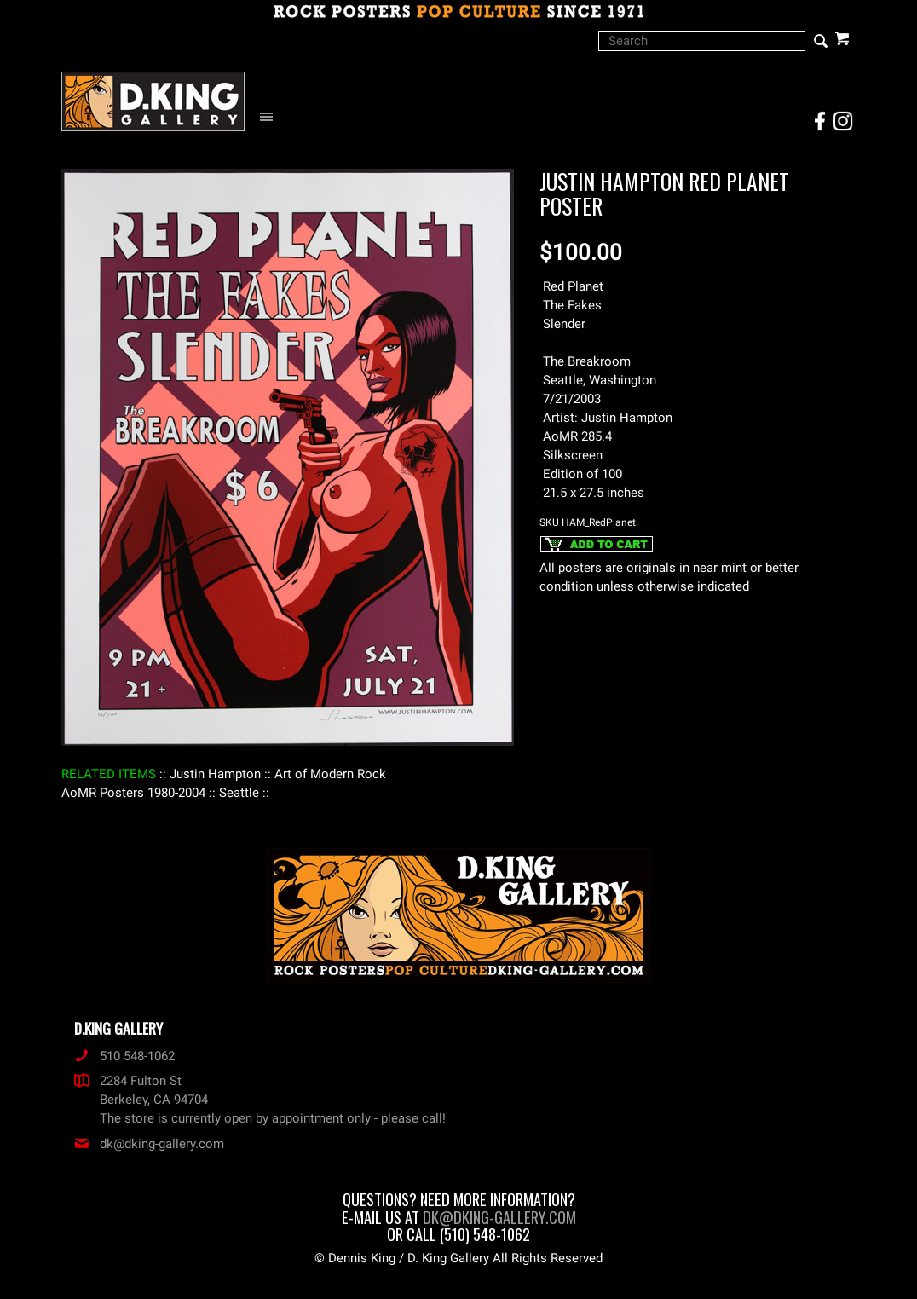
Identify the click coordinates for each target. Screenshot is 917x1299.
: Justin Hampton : (215, 774)
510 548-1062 (124, 1056)
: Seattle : (239, 792)
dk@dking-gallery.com (149, 1144)
